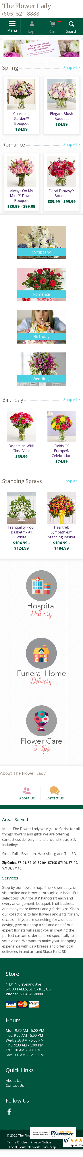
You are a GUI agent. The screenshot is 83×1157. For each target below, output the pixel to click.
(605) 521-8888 (20, 13)
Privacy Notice (43, 1150)
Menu (17, 30)
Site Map (52, 1155)
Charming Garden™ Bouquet (21, 117)
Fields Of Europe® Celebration (62, 451)
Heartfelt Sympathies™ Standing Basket (62, 534)
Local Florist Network (25, 1155)
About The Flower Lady (23, 775)
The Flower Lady (26, 6)
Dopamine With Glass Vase (21, 451)
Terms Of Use (18, 1150)
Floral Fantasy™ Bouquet (62, 194)
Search (66, 31)
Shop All (72, 67)
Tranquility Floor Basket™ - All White (21, 534)
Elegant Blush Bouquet (62, 117)
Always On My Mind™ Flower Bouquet (20, 196)
